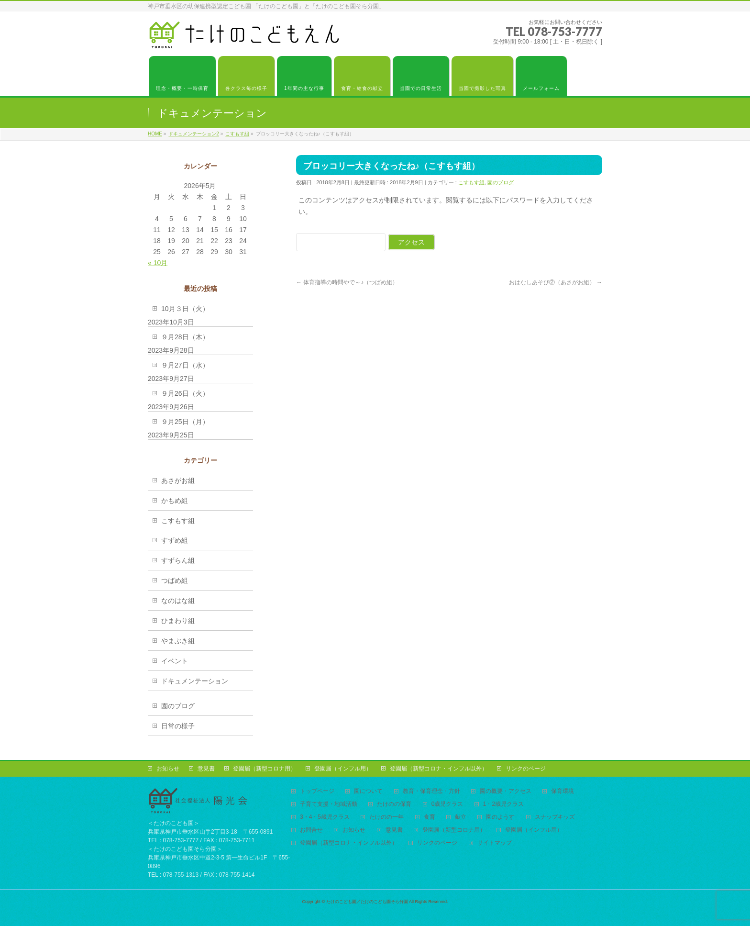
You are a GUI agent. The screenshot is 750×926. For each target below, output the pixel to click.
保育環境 (562, 791)
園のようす (500, 817)
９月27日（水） (185, 365)
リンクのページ (526, 768)
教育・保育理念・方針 (431, 791)
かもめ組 (174, 500)
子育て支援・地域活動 (328, 804)
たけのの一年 (386, 817)
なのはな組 (178, 600)
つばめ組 (174, 580)
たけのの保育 (394, 804)
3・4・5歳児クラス (325, 817)
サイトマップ (494, 843)
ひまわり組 (178, 621)
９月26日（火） (185, 393)
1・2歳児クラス (503, 804)
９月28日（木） (185, 337)
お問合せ (311, 830)
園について (368, 791)
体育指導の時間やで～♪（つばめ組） (347, 282)
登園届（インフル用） (343, 768)
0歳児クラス (447, 804)
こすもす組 (471, 182)
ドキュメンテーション (194, 681)
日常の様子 (178, 726)
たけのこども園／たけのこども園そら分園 (367, 901)
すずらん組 (178, 560)
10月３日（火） (185, 308)
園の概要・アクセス (505, 791)
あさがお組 (178, 480)
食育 (429, 817)
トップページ (317, 791)
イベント (174, 661)
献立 (460, 817)
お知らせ (167, 768)
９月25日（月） (185, 421)
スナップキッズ (555, 817)
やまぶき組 (178, 641)
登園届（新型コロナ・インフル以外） (438, 768)
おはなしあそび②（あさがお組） (555, 282)
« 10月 (157, 263)
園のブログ (500, 182)
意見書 (206, 768)
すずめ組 (174, 540)
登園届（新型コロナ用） (264, 768)
